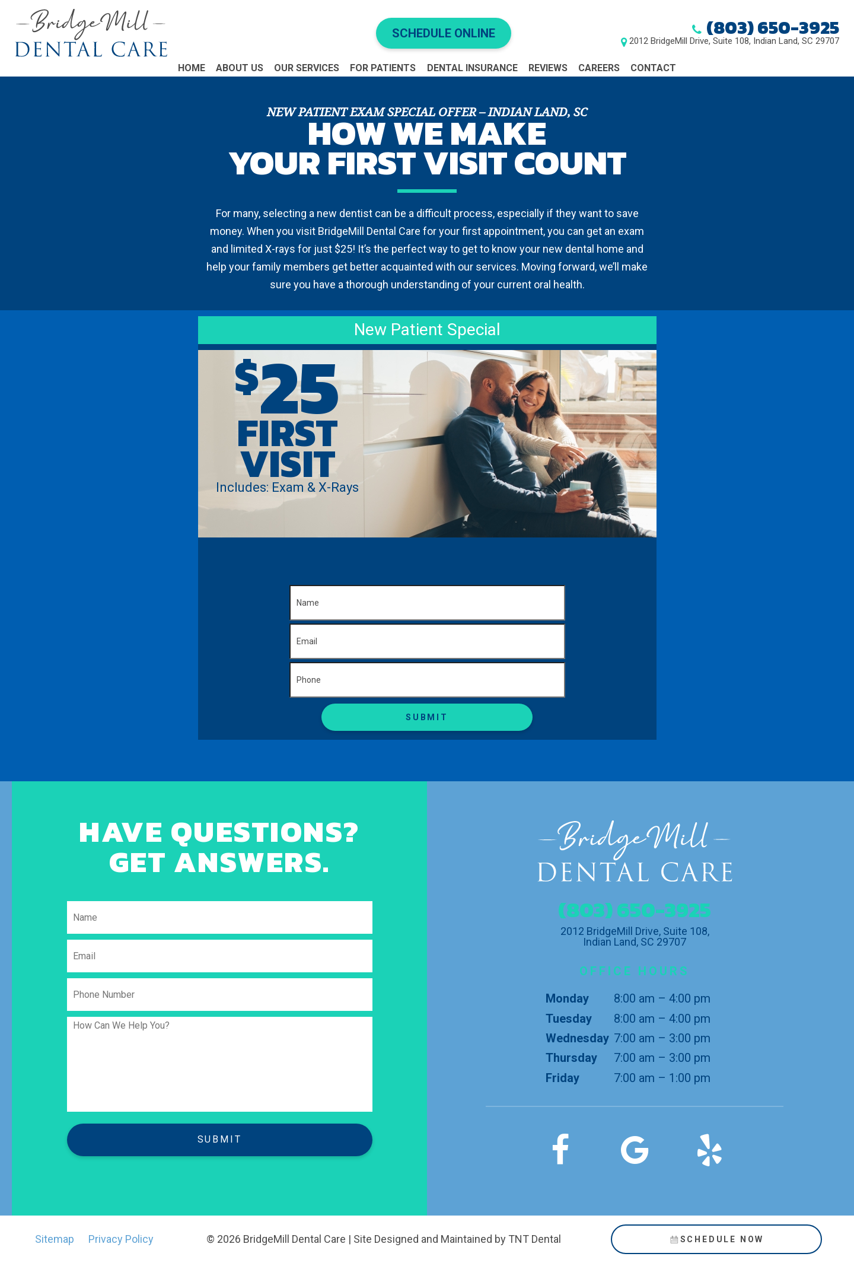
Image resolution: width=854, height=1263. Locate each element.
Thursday (571, 1058)
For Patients (383, 68)
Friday (562, 1078)
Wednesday (577, 1038)
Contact (653, 68)
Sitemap (54, 1239)
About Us (239, 68)
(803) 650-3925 (772, 27)
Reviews (548, 68)
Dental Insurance (472, 68)
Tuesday (569, 1018)
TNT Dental (534, 1239)
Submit (427, 717)
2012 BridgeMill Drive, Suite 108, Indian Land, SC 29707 (734, 41)
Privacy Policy (121, 1239)
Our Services (306, 68)
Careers (599, 68)
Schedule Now (716, 1239)
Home (191, 68)
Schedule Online (443, 33)
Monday (567, 998)
